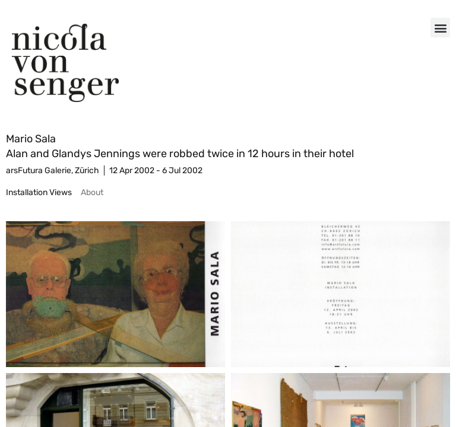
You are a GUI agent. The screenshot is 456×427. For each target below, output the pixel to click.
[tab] (39, 192)
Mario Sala (31, 138)
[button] (440, 27)
